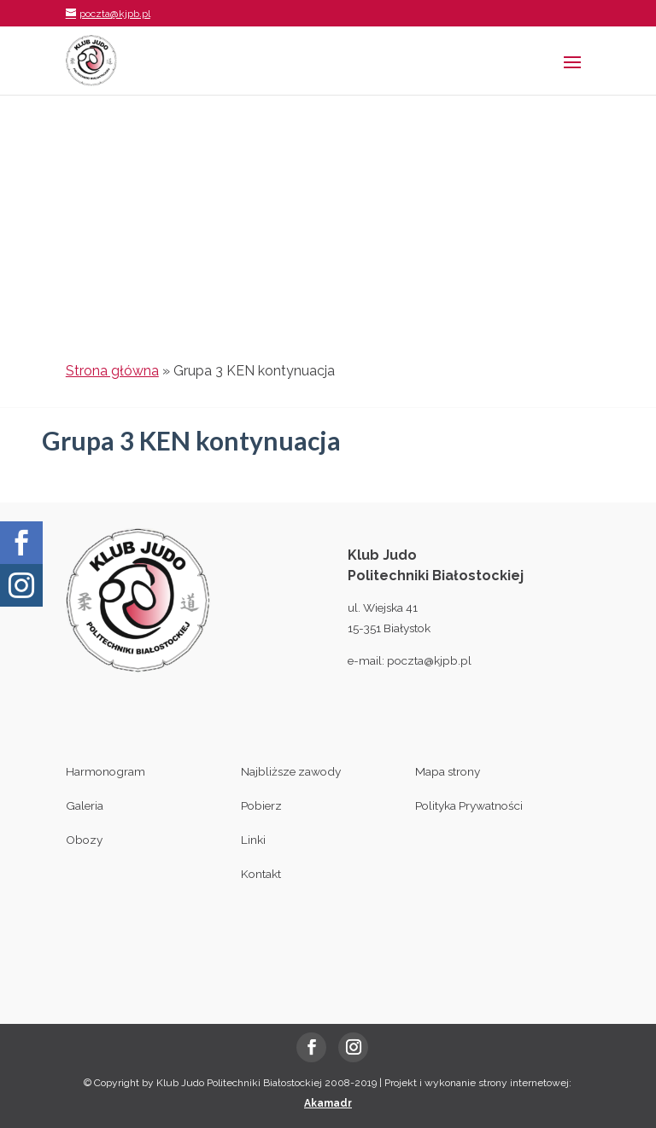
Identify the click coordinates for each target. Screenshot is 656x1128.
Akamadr (328, 1103)
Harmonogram (105, 771)
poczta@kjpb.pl (429, 660)
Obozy (84, 839)
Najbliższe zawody (291, 771)
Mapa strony (447, 771)
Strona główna (112, 371)
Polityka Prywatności (469, 805)
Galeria (84, 805)
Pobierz (261, 805)
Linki (253, 839)
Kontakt (261, 874)
